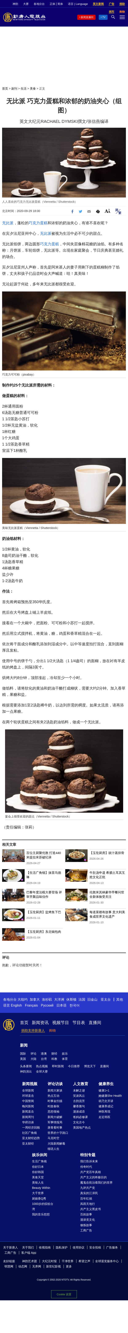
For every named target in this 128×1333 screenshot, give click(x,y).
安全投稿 (95, 1247)
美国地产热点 (82, 1127)
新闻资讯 (40, 1022)
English (16, 1005)
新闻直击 (28, 1111)
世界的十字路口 (58, 1132)
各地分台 (39, 3)
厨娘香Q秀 (39, 1198)
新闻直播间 (87, 17)
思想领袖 (53, 1111)
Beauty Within (41, 1187)
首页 (5, 88)
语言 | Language (78, 3)
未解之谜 (79, 1090)
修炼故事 (86, 1225)
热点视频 (42, 1066)
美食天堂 (38, 1177)
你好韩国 (38, 1172)
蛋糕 (44, 223)
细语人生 (53, 1148)
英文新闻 (98, 3)
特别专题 (87, 1155)
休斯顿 (71, 999)
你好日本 (38, 1166)
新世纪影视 (53, 1266)
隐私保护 (62, 1247)
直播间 (95, 1022)
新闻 (24, 1045)
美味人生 (38, 1182)
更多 (69, 1266)
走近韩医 (104, 1117)
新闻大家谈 (55, 1090)
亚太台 (106, 999)
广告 (111, 3)
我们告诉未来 (89, 1161)
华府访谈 (28, 1122)
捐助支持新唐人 (33, 1030)
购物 (52, 1030)
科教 (54, 1058)
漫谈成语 (79, 1111)
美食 (33, 88)
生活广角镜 (39, 1161)
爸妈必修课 (80, 1117)
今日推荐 (74, 1066)
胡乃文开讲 (106, 1101)
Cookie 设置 (64, 1294)
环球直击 (28, 1095)
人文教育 (80, 1084)
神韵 (15, 3)
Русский (47, 1005)
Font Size (107, 211)
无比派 (7, 223)
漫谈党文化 (87, 1219)
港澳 (44, 1053)
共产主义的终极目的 (93, 1177)
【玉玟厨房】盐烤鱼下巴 (43, 912)
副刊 (14, 88)
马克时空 (53, 1138)
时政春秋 (53, 1106)
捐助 (122, 3)
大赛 (26, 3)
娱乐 (65, 1053)
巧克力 (34, 223)
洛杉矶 (47, 999)
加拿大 (35, 999)
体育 (65, 1058)
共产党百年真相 (90, 1172)
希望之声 (84, 1261)
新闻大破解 (55, 1117)
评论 (33, 1053)
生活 (24, 88)
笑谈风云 (79, 1095)
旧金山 (92, 999)
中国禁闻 (28, 1101)
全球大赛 (42, 1071)
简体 (60, 3)
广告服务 (112, 1247)
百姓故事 (86, 1214)
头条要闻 (26, 1066)
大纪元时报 (49, 1261)
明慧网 (8, 1266)
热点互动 (53, 1095)
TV (103, 17)
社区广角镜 (29, 1132)
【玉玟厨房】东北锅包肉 (43, 931)
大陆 (33, 1058)
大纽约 (22, 999)
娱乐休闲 (39, 1155)
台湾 (44, 1058)
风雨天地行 (87, 1203)
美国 (23, 1058)
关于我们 (28, 1247)
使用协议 (78, 1247)
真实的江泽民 (89, 1193)
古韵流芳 (79, 1101)
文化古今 (79, 1122)
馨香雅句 (79, 1106)
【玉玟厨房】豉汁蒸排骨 (106, 853)
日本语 (61, 1005)
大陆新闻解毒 (56, 1143)
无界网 (36, 1266)
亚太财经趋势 (31, 1138)
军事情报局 (55, 1122)
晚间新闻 (28, 1106)
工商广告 (86, 1230)
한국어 (74, 1005)
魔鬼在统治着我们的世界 (96, 1182)
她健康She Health (110, 1095)
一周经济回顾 (31, 1127)
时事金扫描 (55, 1101)
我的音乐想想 (41, 1214)
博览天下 (90, 1066)
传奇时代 (86, 1166)
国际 (23, 1053)
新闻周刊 (28, 1117)
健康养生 (106, 1084)
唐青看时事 (55, 1127)
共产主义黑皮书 (90, 1209)
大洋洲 (59, 999)
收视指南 (45, 1247)
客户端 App (28, 1252)
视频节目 (60, 1022)
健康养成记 (106, 1106)
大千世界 (38, 1193)
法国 (82, 999)
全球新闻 (28, 1090)
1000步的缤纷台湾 (42, 1206)
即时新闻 (58, 1066)
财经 (54, 1053)
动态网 (22, 1266)
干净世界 (67, 1261)
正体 (52, 3)
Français (31, 1005)
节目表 (78, 1022)
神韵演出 (26, 1071)
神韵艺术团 (29, 1261)
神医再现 (104, 1111)
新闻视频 (29, 1084)
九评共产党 (87, 1187)
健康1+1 (104, 1090)
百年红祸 (86, 1198)
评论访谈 (55, 1084)
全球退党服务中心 (107, 1261)
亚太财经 (28, 1143)
